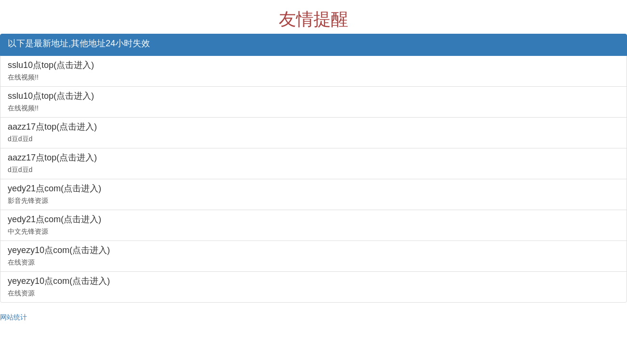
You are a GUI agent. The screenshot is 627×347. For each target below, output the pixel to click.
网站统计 (13, 317)
